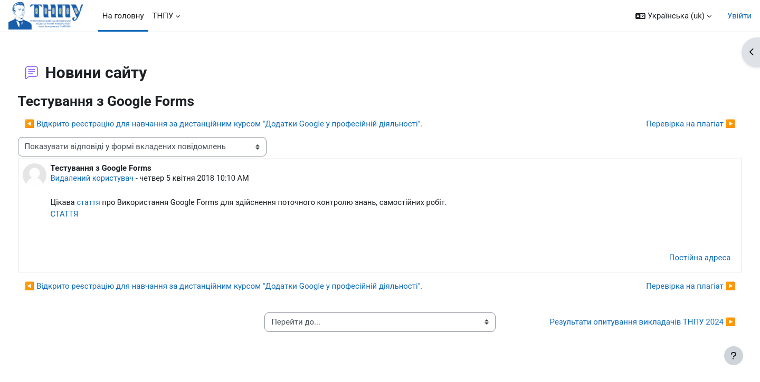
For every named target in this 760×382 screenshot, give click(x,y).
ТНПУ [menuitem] (163, 16)
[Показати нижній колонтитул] (733, 355)
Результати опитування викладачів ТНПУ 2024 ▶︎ (623, 323)
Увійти (739, 16)
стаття (109, 203)
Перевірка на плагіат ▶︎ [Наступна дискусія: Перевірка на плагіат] (671, 124)
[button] (673, 16)
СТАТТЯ (84, 215)
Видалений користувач (113, 178)
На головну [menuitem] (123, 16)
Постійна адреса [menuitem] (680, 259)
